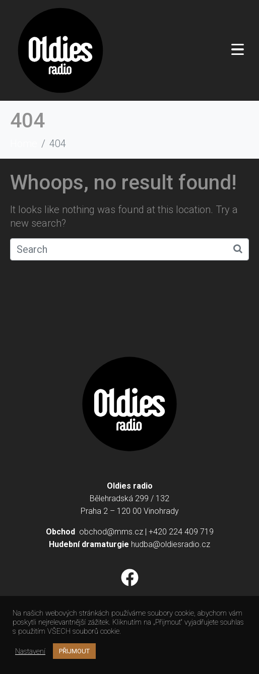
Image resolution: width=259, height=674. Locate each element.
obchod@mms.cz (111, 531)
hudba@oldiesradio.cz (170, 544)
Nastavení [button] (30, 651)
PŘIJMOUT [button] (74, 651)
